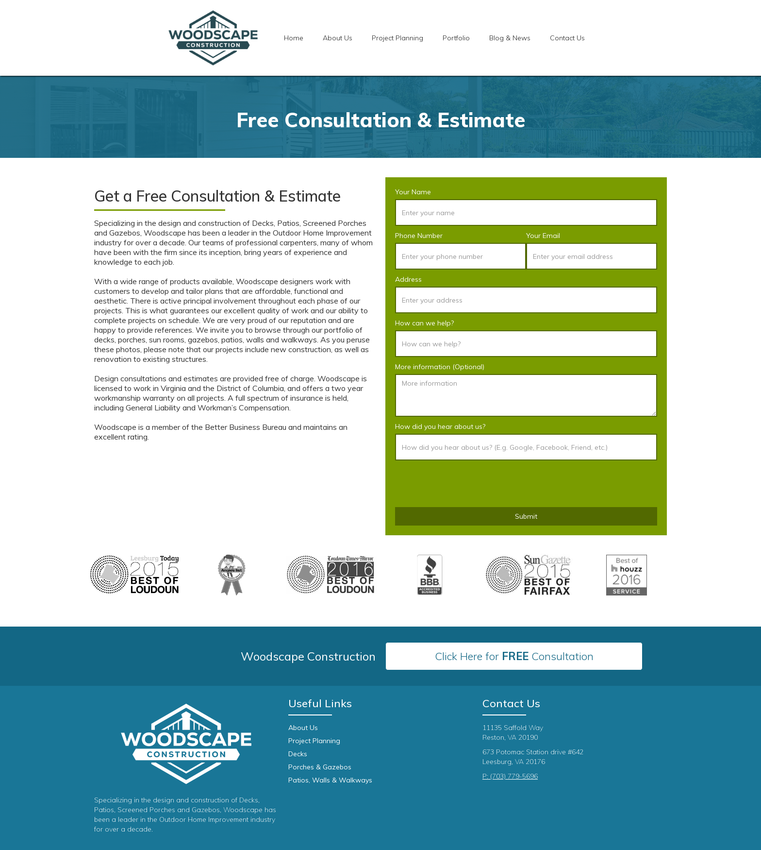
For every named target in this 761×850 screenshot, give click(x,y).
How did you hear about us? (440, 426)
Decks (297, 753)
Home (293, 38)
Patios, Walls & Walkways (330, 780)
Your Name (413, 191)
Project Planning (314, 740)
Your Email (543, 235)
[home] (213, 38)
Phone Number (419, 235)
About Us (337, 38)
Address (408, 279)
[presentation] (469, 484)
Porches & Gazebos (319, 767)
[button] (397, 38)
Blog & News (509, 38)
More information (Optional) (439, 366)
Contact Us (567, 38)
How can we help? (424, 323)
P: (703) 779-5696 (510, 776)
